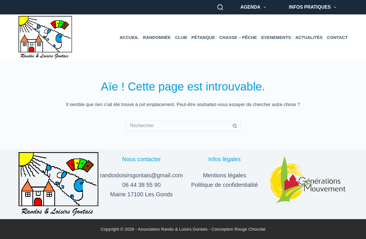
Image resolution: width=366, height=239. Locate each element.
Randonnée (157, 37)
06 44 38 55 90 (141, 185)
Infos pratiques (314, 7)
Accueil (129, 37)
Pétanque (203, 37)
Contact (337, 37)
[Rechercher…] (177, 125)
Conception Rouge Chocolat (238, 229)
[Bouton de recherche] (235, 125)
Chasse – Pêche (238, 37)
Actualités (309, 37)
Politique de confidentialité (224, 185)
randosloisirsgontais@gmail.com (141, 175)
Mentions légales (224, 175)
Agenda (254, 7)
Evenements (276, 37)
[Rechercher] (220, 7)
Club (181, 37)
